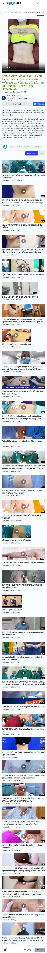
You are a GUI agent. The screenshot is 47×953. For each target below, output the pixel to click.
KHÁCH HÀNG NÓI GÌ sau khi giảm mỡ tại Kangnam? (23, 707)
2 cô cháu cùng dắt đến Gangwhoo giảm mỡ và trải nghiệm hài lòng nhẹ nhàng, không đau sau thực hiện (23, 869)
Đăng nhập (28, 950)
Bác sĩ (21, 12)
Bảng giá (14, 12)
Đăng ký (40, 950)
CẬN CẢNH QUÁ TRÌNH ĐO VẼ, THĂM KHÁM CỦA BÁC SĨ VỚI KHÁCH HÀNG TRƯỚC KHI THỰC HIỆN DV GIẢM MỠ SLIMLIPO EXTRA (22, 201)
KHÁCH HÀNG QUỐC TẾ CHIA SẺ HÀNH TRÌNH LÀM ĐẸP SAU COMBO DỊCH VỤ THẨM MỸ (23, 800)
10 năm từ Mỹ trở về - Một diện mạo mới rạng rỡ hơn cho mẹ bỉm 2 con (23, 916)
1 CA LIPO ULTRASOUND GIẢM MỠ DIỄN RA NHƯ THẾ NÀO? (22, 226)
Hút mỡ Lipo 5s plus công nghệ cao (16, 344)
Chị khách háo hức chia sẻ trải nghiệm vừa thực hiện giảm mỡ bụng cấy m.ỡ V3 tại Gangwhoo (23, 777)
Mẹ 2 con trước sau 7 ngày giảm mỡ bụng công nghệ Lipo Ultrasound (23, 753)
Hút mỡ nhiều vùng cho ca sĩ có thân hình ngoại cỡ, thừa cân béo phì (23, 633)
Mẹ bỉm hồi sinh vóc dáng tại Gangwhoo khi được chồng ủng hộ (22, 846)
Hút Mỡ (7, 12)
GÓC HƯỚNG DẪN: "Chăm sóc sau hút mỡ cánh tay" (23, 563)
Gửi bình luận (31, 153)
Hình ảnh (30, 12)
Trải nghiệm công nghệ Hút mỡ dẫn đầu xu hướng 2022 (22, 442)
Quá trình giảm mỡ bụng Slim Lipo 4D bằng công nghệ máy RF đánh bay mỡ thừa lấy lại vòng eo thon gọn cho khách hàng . (23, 321)
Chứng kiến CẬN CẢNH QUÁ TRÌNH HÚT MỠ (20, 297)
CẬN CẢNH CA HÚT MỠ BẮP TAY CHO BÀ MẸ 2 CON (23, 275)
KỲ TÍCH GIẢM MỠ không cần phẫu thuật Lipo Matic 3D (23, 730)
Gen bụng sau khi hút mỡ (12, 610)
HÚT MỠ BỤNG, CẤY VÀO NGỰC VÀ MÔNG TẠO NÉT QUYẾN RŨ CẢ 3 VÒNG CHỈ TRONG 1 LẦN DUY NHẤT (23, 683)
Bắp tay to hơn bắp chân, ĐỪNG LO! (16, 540)
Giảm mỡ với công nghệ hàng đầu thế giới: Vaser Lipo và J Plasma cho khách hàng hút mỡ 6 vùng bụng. (22, 368)
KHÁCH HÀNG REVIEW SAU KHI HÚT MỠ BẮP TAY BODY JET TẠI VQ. (22, 392)
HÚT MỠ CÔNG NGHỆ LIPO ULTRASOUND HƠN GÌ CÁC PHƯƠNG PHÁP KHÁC (22, 492)
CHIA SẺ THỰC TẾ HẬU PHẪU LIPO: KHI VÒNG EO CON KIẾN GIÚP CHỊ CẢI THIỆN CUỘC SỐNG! (22, 823)
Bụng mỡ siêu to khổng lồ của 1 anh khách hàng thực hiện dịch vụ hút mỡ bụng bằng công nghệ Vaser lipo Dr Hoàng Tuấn (21, 417)
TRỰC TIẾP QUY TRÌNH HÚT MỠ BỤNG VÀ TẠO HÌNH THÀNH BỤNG (23, 177)
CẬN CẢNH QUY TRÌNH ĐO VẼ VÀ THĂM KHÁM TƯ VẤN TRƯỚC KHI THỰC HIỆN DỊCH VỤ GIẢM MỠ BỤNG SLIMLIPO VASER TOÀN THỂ (22, 251)
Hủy (42, 153)
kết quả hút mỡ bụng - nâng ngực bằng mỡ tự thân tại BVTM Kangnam (22, 658)
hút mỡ (35, 137)
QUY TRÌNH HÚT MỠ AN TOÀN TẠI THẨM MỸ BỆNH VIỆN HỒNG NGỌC (22, 586)
